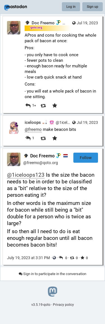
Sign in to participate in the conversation (52, 274)
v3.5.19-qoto (40, 305)
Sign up (92, 7)
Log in (71, 7)
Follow (86, 157)
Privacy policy (63, 305)
